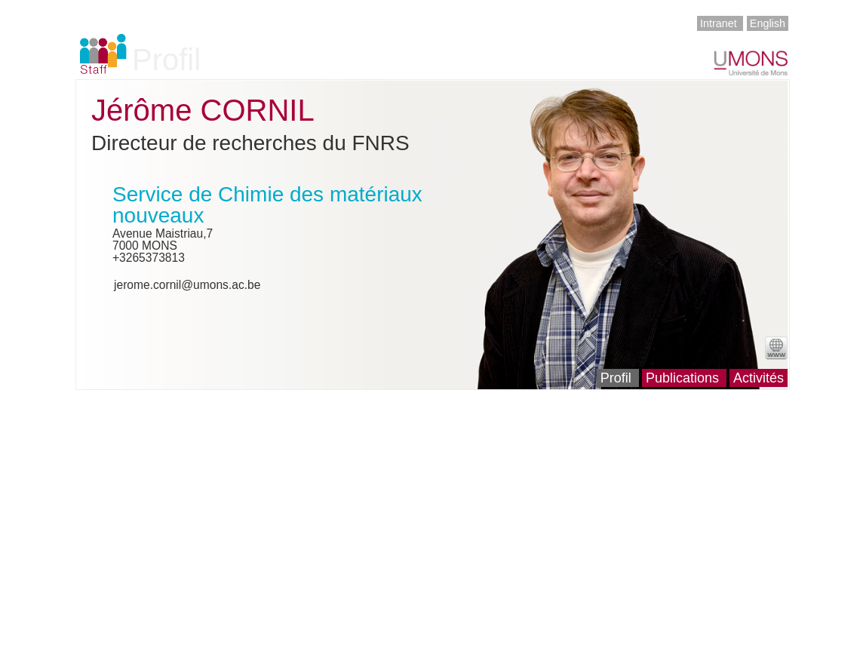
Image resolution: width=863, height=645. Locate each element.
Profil (615, 377)
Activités (758, 377)
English (767, 23)
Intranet (718, 23)
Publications (682, 377)
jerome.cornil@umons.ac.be (187, 284)
